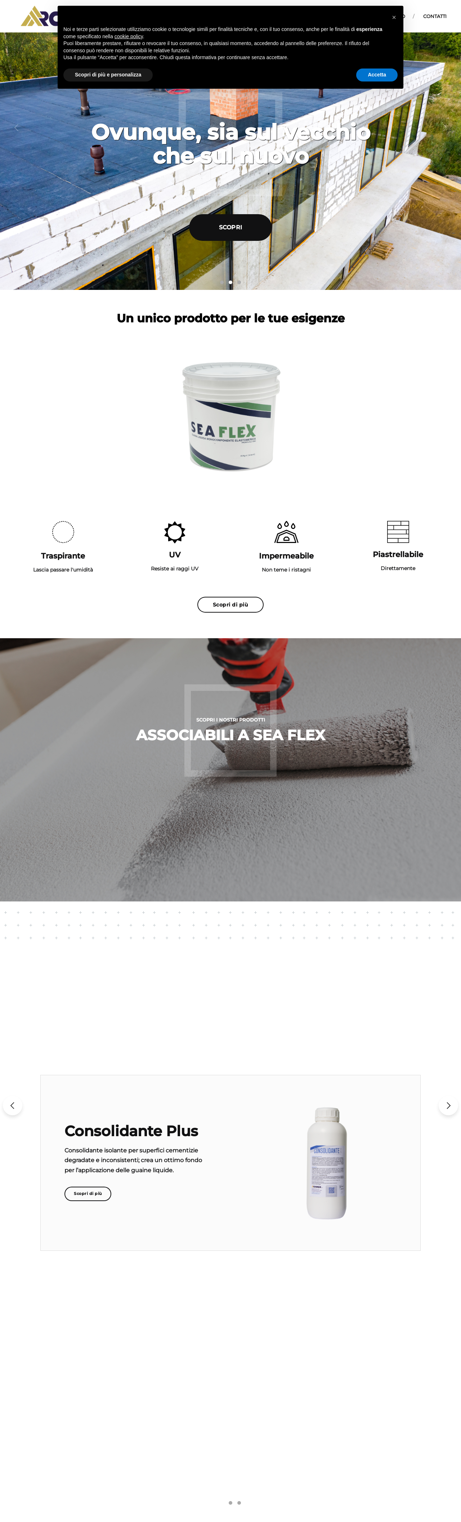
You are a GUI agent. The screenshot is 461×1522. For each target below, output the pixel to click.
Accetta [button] (377, 75)
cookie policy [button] (129, 36)
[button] (16, 127)
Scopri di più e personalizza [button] (108, 75)
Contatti (435, 16)
